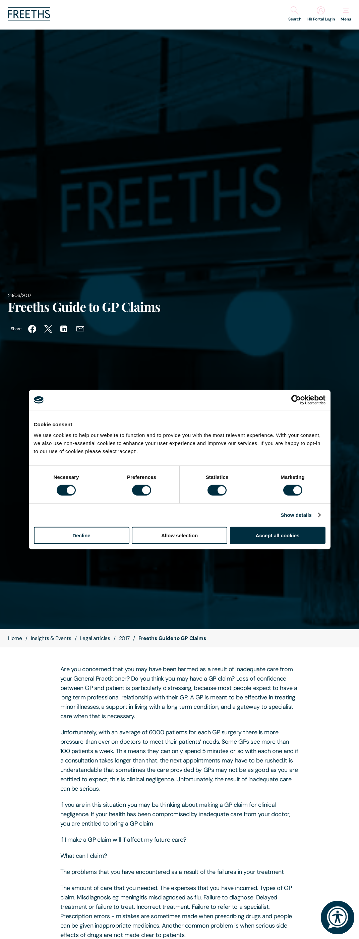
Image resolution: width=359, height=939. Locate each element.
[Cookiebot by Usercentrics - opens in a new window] (296, 400)
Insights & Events (51, 638)
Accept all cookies (278, 535)
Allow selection (179, 535)
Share (16, 329)
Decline (81, 535)
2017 (124, 638)
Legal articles (95, 638)
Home (15, 638)
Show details (296, 515)
